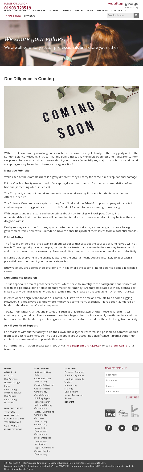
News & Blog (13, 16)
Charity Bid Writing (44, 385)
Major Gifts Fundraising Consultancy (40, 431)
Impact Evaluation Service (74, 397)
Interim (53, 11)
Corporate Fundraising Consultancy (40, 421)
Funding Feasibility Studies (74, 380)
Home (7, 11)
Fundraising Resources (10, 401)
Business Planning (74, 372)
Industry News (13, 429)
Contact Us (118, 11)
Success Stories (14, 418)
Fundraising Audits (74, 375)
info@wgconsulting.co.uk (83, 345)
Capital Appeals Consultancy (42, 390)
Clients (66, 11)
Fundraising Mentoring (40, 442)
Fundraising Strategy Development (71, 388)
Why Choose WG (83, 11)
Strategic (71, 368)
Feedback (29, 16)
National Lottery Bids (42, 374)
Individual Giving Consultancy (43, 407)
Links (7, 386)
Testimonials (12, 422)
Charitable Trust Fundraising (42, 380)
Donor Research (42, 401)
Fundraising (41, 368)
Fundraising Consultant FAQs (12, 391)
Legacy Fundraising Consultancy (44, 413)
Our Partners (10, 378)
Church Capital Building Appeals (43, 397)
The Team (102, 11)
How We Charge (12, 382)
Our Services (37, 11)
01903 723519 (119, 345)
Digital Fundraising (44, 447)
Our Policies (10, 395)
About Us (20, 11)
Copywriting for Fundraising (42, 453)
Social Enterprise (42, 437)
